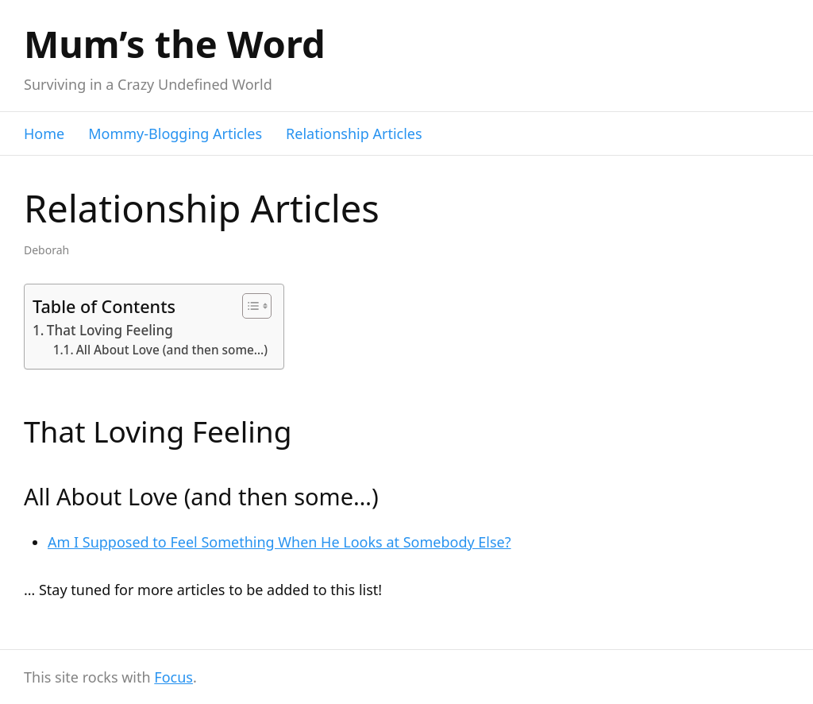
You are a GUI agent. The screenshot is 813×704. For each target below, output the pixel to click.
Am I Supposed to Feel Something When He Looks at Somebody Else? (279, 541)
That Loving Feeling (110, 330)
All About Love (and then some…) (172, 350)
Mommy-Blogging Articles (175, 133)
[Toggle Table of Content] (249, 305)
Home (44, 133)
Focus (173, 677)
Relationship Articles (354, 133)
